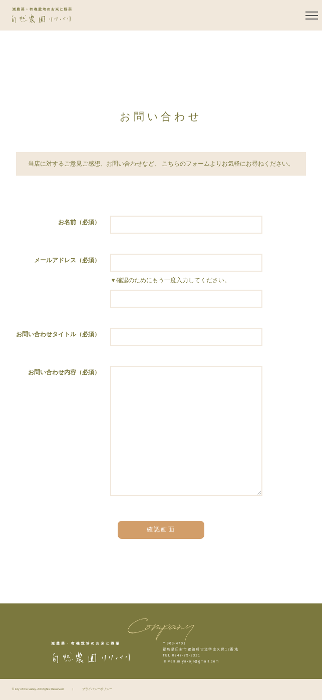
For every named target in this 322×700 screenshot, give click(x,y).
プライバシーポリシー (97, 689)
